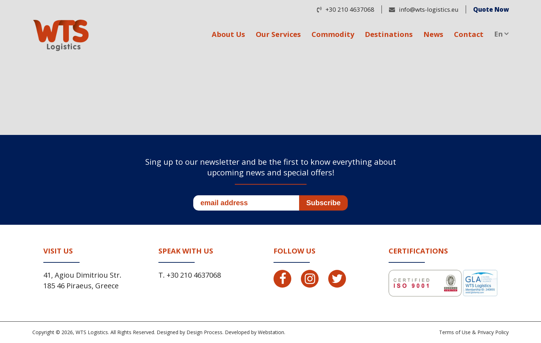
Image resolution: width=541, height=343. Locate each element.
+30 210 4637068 (349, 9)
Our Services (278, 34)
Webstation (271, 332)
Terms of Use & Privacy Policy (474, 332)
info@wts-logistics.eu (429, 9)
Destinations (389, 34)
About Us (228, 34)
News (433, 34)
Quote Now (491, 9)
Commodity (333, 34)
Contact (468, 34)
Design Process (204, 332)
